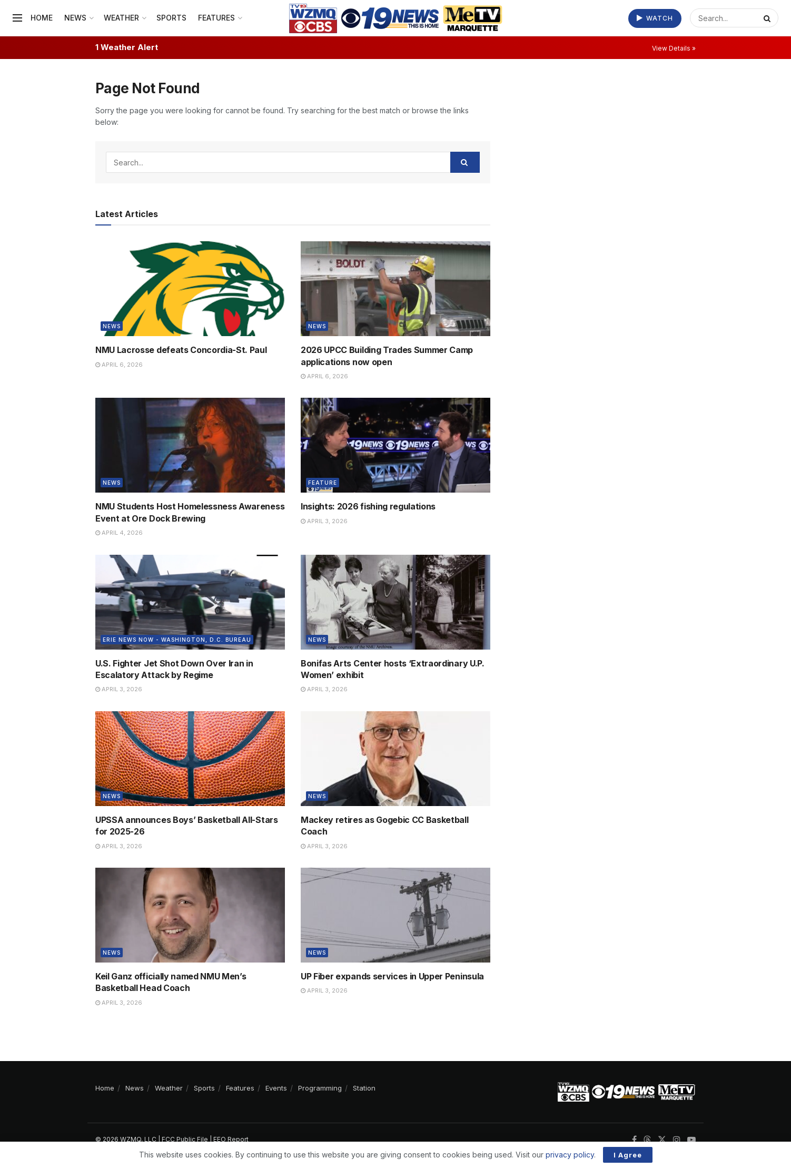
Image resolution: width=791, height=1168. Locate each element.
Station (364, 1088)
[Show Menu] (17, 18)
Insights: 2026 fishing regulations (368, 506)
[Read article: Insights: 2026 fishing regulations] (395, 445)
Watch (655, 18)
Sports (171, 17)
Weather (121, 17)
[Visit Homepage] (395, 18)
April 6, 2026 (119, 364)
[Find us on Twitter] (662, 1140)
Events (276, 1088)
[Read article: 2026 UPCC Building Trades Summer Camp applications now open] (395, 288)
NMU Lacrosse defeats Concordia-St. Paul (181, 350)
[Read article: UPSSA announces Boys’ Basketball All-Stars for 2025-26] (190, 758)
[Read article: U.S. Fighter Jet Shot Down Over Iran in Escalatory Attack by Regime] (190, 602)
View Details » (674, 48)
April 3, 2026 (324, 521)
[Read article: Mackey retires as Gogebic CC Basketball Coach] (395, 758)
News (75, 17)
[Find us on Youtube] (691, 1140)
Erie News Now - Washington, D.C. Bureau (177, 639)
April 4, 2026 (119, 532)
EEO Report (231, 1139)
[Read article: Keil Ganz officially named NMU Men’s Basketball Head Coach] (190, 915)
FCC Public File (185, 1139)
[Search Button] (768, 17)
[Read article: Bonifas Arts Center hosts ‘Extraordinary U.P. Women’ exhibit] (395, 602)
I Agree (628, 1155)
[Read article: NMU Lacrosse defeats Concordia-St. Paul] (190, 288)
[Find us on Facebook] (634, 1140)
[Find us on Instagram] (676, 1140)
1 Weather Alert (126, 47)
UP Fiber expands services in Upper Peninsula (392, 976)
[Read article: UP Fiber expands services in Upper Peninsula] (395, 915)
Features (216, 17)
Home (42, 17)
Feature (322, 482)
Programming (320, 1088)
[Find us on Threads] (647, 1140)
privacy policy (570, 1154)
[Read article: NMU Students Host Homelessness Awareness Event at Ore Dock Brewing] (190, 445)
